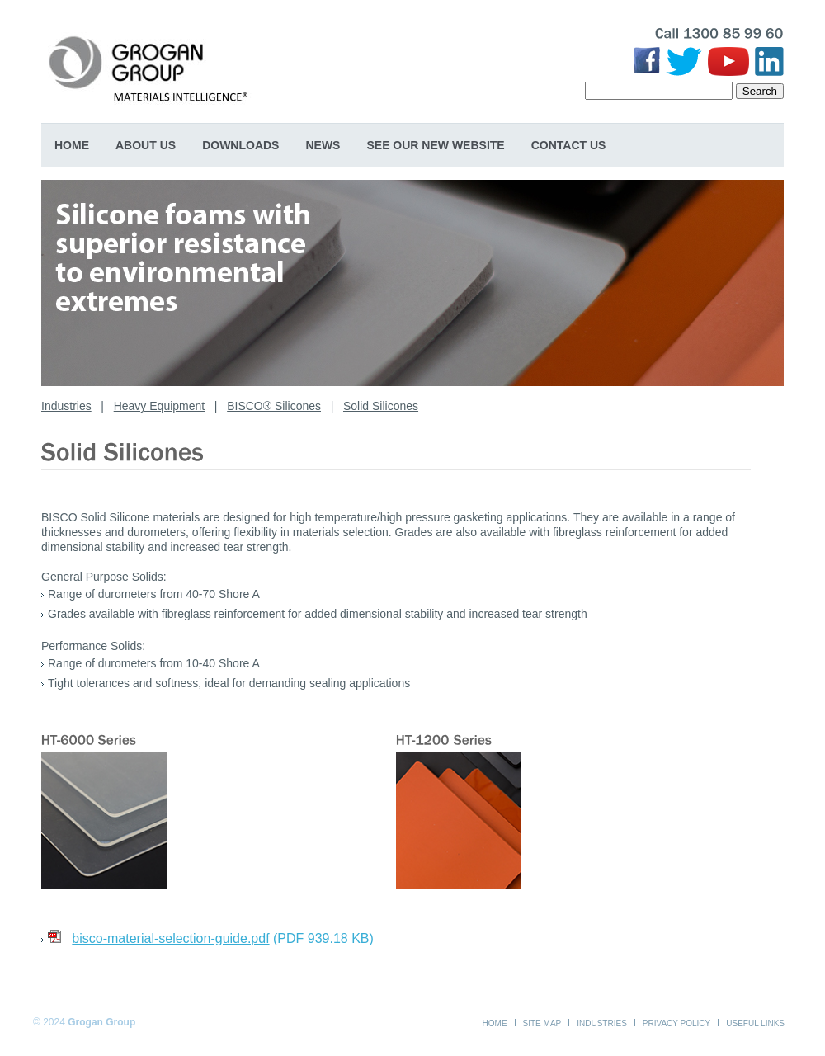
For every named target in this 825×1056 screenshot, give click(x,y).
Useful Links (755, 1023)
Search (759, 91)
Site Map (542, 1023)
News (322, 145)
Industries (66, 405)
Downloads (240, 145)
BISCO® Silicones (274, 405)
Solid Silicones (380, 405)
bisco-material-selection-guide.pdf (170, 938)
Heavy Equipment (159, 405)
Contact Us (568, 145)
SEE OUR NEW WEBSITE (435, 145)
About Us (146, 145)
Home (71, 145)
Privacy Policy (676, 1023)
